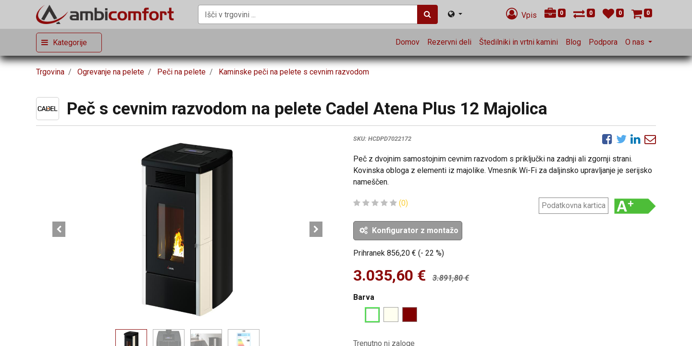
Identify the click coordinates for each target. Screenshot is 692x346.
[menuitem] (407, 42)
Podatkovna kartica (574, 205)
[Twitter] (621, 139)
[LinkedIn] (635, 139)
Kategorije (70, 42)
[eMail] (650, 139)
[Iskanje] (427, 14)
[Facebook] (607, 139)
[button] (59, 229)
